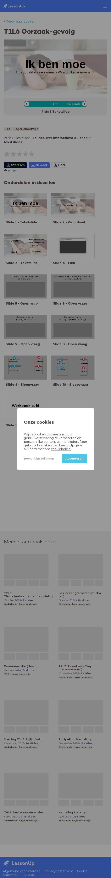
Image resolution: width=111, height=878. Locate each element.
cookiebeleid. (61, 449)
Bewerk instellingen (39, 458)
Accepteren (74, 458)
